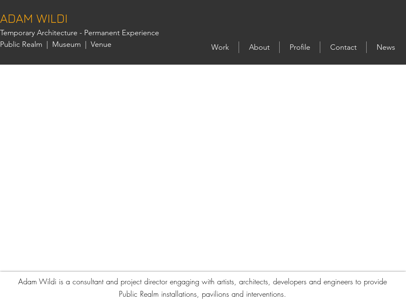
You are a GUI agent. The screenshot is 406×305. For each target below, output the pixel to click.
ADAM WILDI (34, 18)
